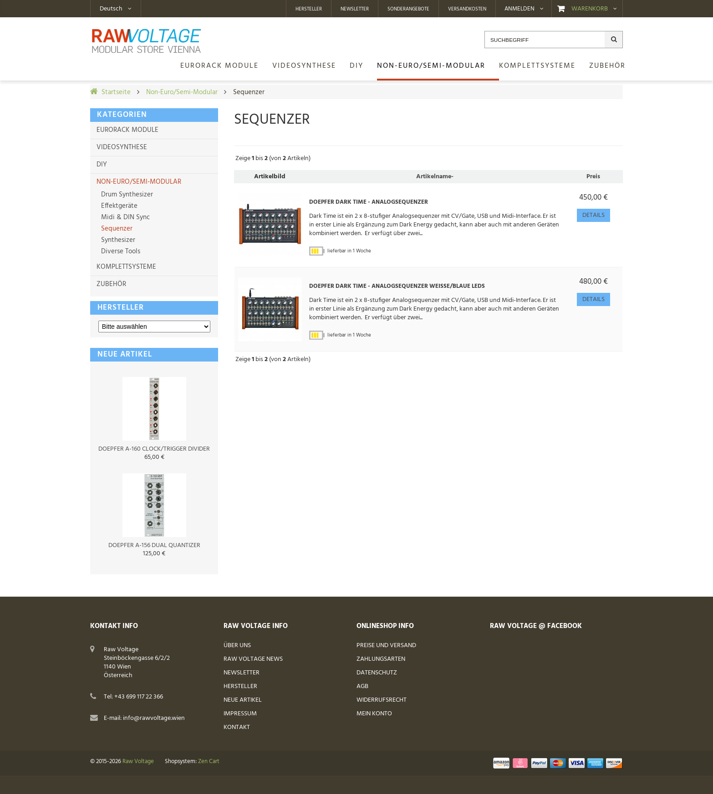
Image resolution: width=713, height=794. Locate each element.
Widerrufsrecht (381, 700)
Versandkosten (467, 9)
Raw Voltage (138, 761)
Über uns (237, 645)
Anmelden (519, 9)
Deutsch (111, 9)
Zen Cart (208, 761)
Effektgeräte (118, 206)
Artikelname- (434, 176)
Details (593, 215)
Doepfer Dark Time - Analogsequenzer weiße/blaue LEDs (397, 286)
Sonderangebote (408, 9)
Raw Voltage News (253, 659)
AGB (362, 686)
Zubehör (111, 284)
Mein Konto (374, 714)
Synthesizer (117, 240)
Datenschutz (376, 673)
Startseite (116, 92)
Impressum (240, 714)
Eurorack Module (127, 130)
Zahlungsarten (380, 659)
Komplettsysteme (126, 266)
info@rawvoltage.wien (154, 718)
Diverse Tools (119, 251)
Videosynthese (122, 147)
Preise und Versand (386, 645)
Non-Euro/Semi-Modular (182, 92)
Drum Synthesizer (126, 194)
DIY (102, 164)
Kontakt (237, 727)
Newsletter (355, 9)
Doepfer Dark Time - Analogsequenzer (368, 202)
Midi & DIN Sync (124, 217)
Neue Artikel (243, 700)
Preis (593, 176)
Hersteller (308, 9)
